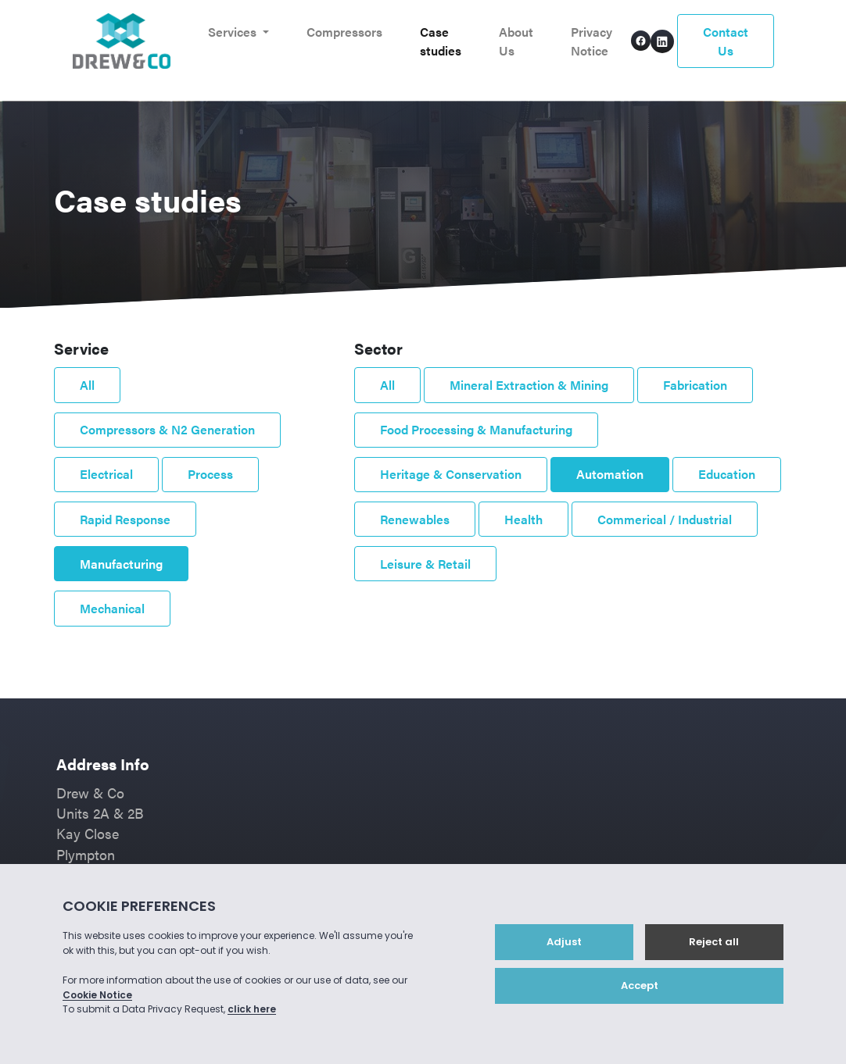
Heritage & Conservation (451, 474)
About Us (516, 41)
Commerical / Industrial (664, 519)
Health (523, 519)
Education (726, 474)
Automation (609, 474)
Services (234, 32)
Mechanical (112, 608)
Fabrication (695, 385)
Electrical (106, 474)
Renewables (415, 519)
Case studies (440, 41)
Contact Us (725, 41)
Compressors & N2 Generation (167, 429)
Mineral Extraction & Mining (529, 385)
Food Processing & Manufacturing (476, 429)
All (87, 385)
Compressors (344, 32)
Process (210, 474)
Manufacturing (121, 564)
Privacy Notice (591, 41)
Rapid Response (125, 519)
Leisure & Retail (425, 564)
